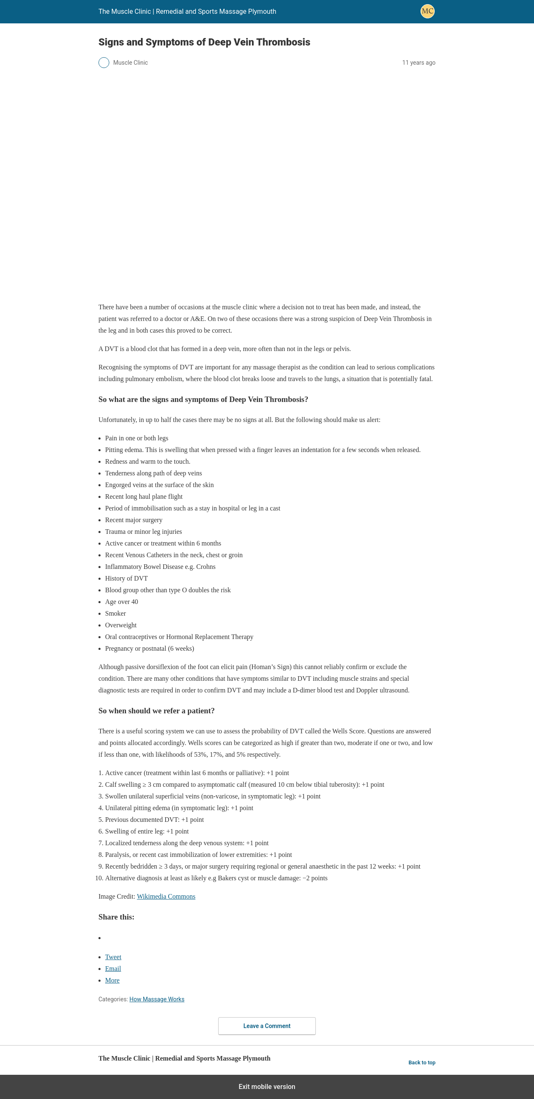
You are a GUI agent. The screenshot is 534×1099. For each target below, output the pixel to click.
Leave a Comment (267, 1026)
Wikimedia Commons (166, 896)
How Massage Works (156, 999)
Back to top (422, 1062)
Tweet (113, 956)
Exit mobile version (267, 1087)
